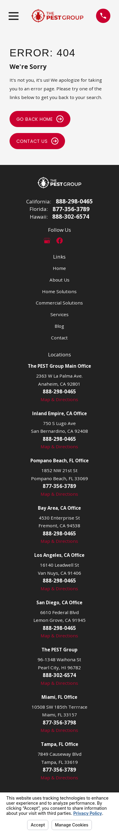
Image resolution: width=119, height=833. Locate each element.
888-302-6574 (70, 217)
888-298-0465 (74, 201)
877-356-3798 (59, 722)
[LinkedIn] (72, 240)
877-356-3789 (70, 209)
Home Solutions (59, 291)
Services (59, 314)
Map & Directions (59, 399)
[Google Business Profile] (47, 240)
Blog (59, 326)
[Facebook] (59, 240)
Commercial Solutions (59, 303)
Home (59, 268)
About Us (59, 280)
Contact (59, 338)
